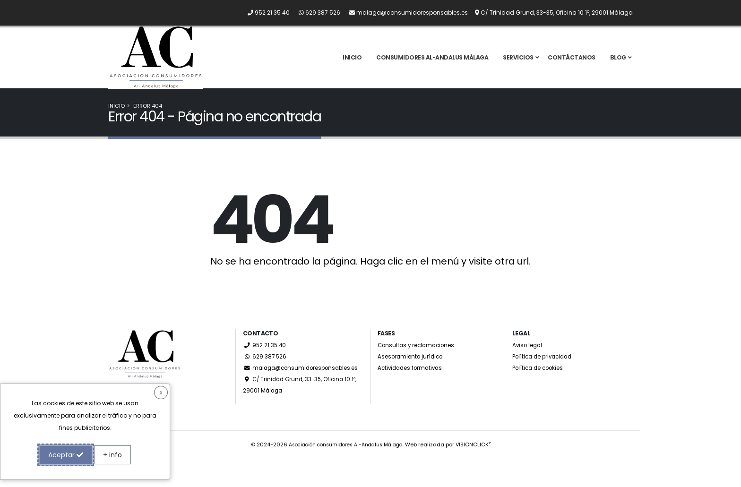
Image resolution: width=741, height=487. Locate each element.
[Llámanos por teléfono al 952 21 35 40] (265, 13)
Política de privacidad (545, 374)
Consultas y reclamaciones (419, 363)
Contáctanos (571, 66)
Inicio (352, 66)
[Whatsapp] (315, 13)
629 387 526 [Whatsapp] (265, 374)
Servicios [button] (518, 66)
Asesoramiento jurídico (413, 374)
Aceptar (65, 455)
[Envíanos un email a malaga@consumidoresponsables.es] (405, 13)
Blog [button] (618, 66)
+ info (112, 455)
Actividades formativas (413, 385)
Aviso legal (528, 363)
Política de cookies (540, 385)
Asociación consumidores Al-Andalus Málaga (345, 473)
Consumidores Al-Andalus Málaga (432, 66)
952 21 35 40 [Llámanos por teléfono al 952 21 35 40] (265, 363)
